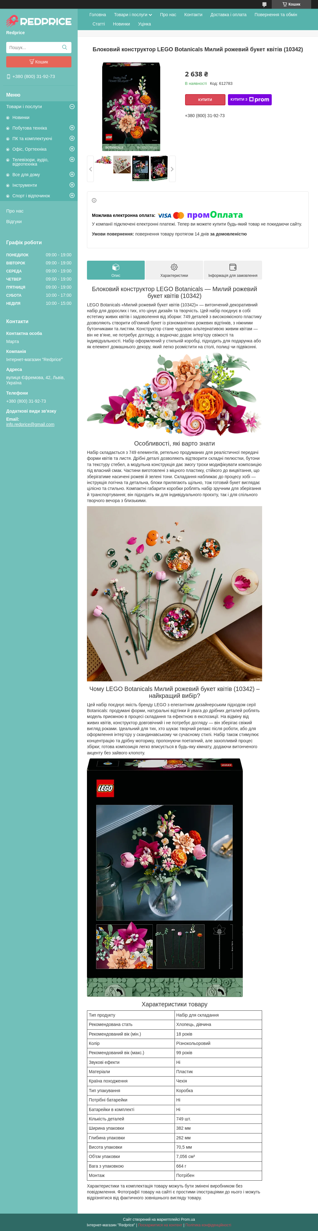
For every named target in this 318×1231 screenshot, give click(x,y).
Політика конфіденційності (208, 1225)
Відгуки (14, 221)
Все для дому (26, 174)
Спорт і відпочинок (31, 195)
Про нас (15, 210)
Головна (97, 14)
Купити (205, 100)
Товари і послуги (24, 106)
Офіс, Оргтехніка (29, 149)
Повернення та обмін (276, 14)
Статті (99, 23)
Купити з (249, 100)
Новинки (21, 117)
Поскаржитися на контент (160, 1225)
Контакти (193, 14)
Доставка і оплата (229, 14)
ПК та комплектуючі (32, 138)
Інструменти (24, 185)
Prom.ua (188, 1219)
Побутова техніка (29, 128)
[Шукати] (64, 47)
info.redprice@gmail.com (30, 424)
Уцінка (144, 23)
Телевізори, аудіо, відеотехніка (30, 162)
